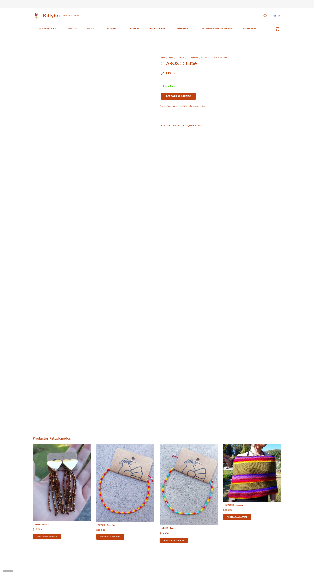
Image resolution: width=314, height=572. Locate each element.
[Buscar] (265, 16)
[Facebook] (274, 16)
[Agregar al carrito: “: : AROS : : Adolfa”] (47, 536)
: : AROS (180, 58)
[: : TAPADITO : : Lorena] (252, 473)
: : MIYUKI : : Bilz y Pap (106, 525)
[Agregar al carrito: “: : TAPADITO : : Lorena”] (237, 517)
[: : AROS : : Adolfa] (62, 482)
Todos (170, 58)
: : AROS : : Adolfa (41, 524)
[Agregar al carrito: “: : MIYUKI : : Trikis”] (174, 540)
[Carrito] (277, 29)
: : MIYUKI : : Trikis (167, 528)
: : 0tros (204, 58)
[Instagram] (279, 16)
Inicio (162, 58)
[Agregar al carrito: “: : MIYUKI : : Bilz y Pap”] (110, 536)
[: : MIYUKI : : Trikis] (189, 484)
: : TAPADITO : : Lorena (233, 505)
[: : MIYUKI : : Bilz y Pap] (125, 483)
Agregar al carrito (178, 96)
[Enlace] (36, 15)
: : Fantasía (192, 58)
